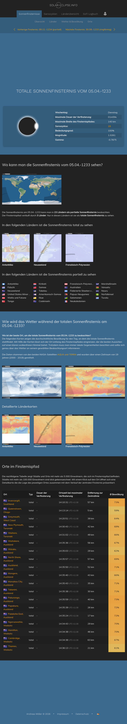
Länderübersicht (70, 13)
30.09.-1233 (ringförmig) (91, 29)
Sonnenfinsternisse (29, 13)
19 (109, 126)
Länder (53, 21)
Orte (90, 21)
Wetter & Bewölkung (72, 21)
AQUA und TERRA (66, 354)
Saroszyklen (50, 13)
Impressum (63, 714)
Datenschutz (82, 714)
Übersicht (40, 21)
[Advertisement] (63, 56)
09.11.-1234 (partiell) (37, 29)
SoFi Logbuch (90, 13)
